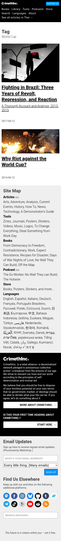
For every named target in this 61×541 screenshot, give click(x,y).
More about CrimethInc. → (38, 404)
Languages (19, 13)
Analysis (32, 202)
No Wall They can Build (41, 274)
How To (30, 207)
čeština (23, 318)
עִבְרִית (50, 333)
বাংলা (17, 333)
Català (14, 342)
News (42, 207)
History (19, 207)
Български (19, 313)
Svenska (28, 333)
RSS (17, 197)
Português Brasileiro (31, 304)
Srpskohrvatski (13, 328)
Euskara (35, 318)
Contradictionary (14, 250)
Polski (21, 308)
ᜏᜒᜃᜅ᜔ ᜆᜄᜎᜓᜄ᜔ (23, 347)
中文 (31, 313)
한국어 (30, 328)
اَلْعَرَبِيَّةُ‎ (7, 333)
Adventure (17, 202)
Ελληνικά (33, 308)
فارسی (19, 323)
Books (5, 9)
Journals (18, 221)
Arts (6, 202)
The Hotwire (11, 279)
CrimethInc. (10, 3)
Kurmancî (46, 342)
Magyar (48, 318)
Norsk (7, 347)
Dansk (40, 333)
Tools (26, 9)
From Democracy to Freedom (23, 245)
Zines (7, 221)
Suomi (45, 308)
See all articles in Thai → (17, 17)
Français (9, 304)
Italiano (33, 299)
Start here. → (46, 424)
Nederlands (33, 323)
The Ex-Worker (13, 274)
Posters (31, 221)
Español (20, 299)
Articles (8, 197)
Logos (28, 226)
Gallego (32, 342)
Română (42, 328)
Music (18, 226)
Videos (8, 226)
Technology (11, 211)
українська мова (30, 337)
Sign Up (51, 472)
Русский (9, 308)
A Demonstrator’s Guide (37, 211)
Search (6, 13)
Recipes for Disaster (34, 255)
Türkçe (8, 323)
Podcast (9, 270)
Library (16, 9)
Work (31, 250)
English (8, 299)
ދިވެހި (23, 342)
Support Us (52, 4)
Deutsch (45, 299)
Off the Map (26, 265)
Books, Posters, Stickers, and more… (28, 289)
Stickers (44, 221)
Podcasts (38, 9)
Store (49, 9)
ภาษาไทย (10, 337)
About (32, 13)
